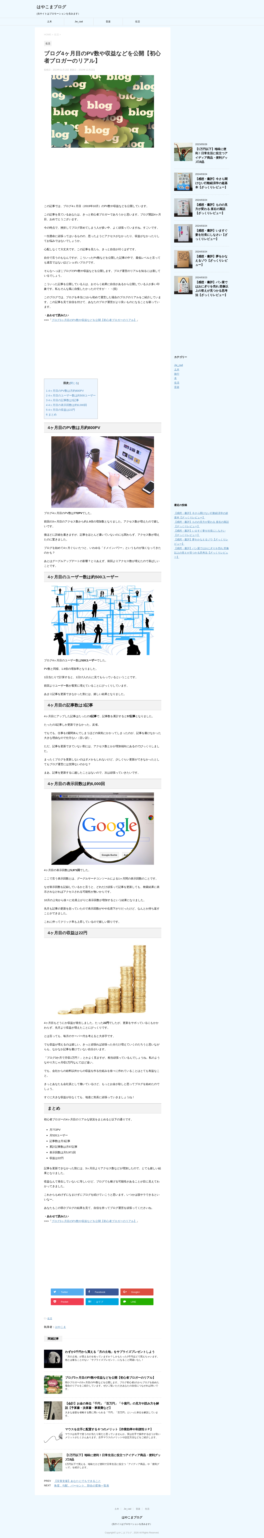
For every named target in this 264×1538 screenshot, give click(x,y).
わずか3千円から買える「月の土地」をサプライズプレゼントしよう (110, 1351)
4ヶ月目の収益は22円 (60, 409)
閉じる (74, 383)
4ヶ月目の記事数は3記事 (62, 400)
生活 (137, 21)
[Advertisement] (102, 175)
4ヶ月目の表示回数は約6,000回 (66, 404)
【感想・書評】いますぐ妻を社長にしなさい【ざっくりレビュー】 (211, 235)
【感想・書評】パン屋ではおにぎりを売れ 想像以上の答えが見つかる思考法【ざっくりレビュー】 (211, 289)
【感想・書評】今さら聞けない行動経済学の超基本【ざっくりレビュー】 (211, 183)
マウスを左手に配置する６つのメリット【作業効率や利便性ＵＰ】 (109, 1429)
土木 (49, 21)
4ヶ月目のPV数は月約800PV (65, 390)
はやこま (60, 1326)
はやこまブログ (51, 7)
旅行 (176, 373)
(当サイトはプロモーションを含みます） (132, 1523)
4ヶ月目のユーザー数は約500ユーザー (71, 395)
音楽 (108, 21)
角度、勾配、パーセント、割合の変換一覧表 (81, 1485)
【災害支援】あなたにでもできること (77, 1480)
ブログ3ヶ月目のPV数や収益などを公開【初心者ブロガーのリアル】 (94, 319)
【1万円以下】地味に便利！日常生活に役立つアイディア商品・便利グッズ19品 (211, 155)
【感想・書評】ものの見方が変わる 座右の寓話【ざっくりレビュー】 (211, 209)
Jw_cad (79, 21)
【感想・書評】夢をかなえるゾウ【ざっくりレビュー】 (211, 261)
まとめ (51, 414)
